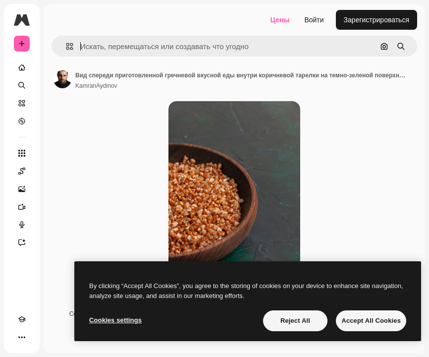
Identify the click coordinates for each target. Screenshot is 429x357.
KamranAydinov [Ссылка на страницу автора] (96, 85)
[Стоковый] (22, 103)
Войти (313, 20)
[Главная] (22, 67)
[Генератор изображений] (22, 189)
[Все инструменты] (22, 153)
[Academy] (22, 319)
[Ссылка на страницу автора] (62, 79)
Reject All (295, 320)
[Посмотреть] (22, 121)
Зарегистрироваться (376, 20)
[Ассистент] (22, 242)
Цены (280, 20)
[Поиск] (22, 85)
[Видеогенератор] (22, 207)
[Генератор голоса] (22, 225)
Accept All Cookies (371, 320)
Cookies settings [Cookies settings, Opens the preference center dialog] (115, 320)
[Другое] (22, 337)
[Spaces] (22, 171)
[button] (65, 46)
